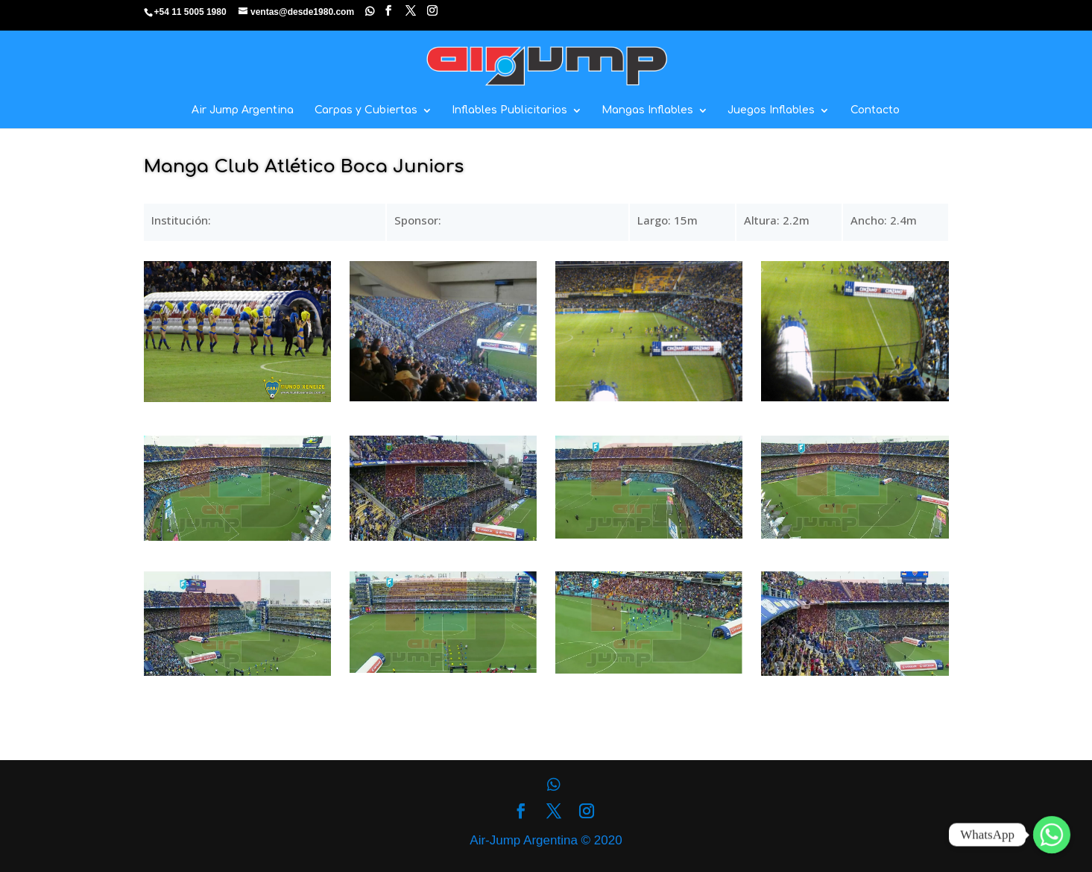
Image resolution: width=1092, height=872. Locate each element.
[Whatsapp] (1051, 834)
